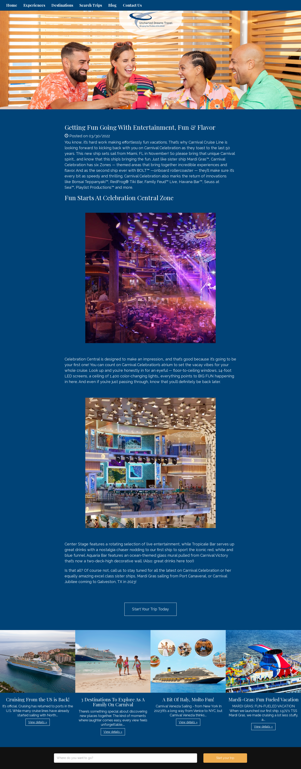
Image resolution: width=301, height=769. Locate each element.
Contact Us (132, 5)
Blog (112, 5)
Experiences (34, 5)
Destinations (62, 5)
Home (11, 5)
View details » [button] (37, 722)
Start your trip (225, 758)
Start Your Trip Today (150, 609)
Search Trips (90, 5)
